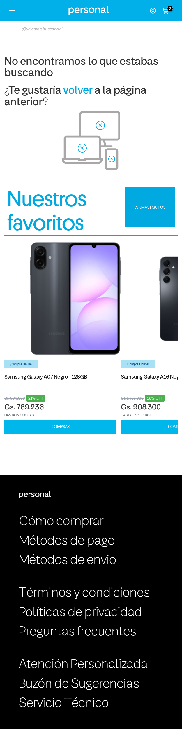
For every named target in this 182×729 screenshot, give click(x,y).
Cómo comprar (61, 521)
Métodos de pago (67, 541)
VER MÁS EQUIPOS (149, 207)
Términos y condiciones (84, 593)
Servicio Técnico (64, 703)
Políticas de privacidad (80, 612)
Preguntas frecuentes (77, 632)
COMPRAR (61, 427)
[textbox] (91, 29)
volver (78, 91)
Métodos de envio (67, 560)
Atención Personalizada (83, 664)
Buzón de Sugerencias (79, 684)
